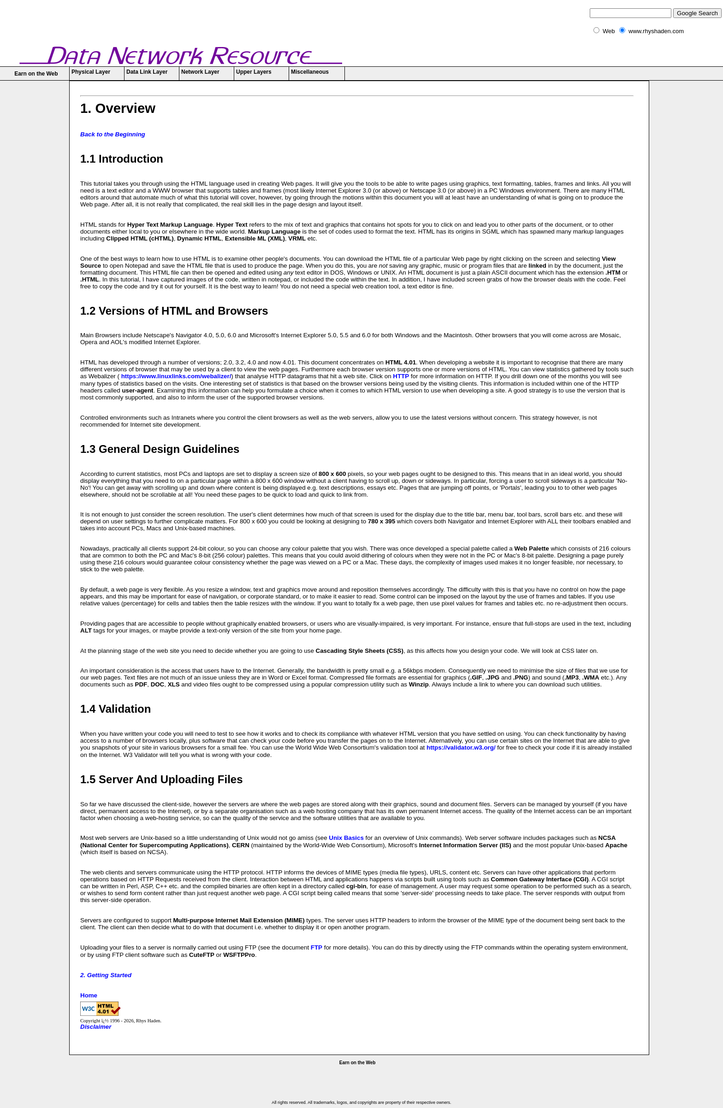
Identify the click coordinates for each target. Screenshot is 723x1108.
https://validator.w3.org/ (461, 747)
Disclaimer (95, 1026)
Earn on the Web (36, 73)
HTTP (401, 376)
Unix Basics (346, 837)
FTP (316, 947)
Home (88, 995)
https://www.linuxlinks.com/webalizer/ (175, 376)
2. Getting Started (105, 975)
